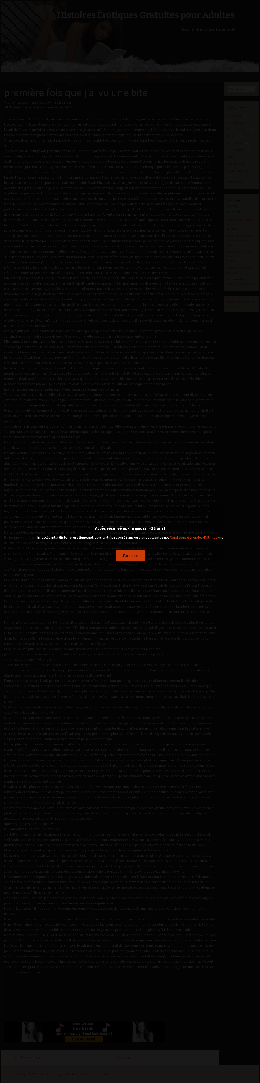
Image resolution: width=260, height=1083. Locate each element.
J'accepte (130, 555)
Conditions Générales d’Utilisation (196, 537)
